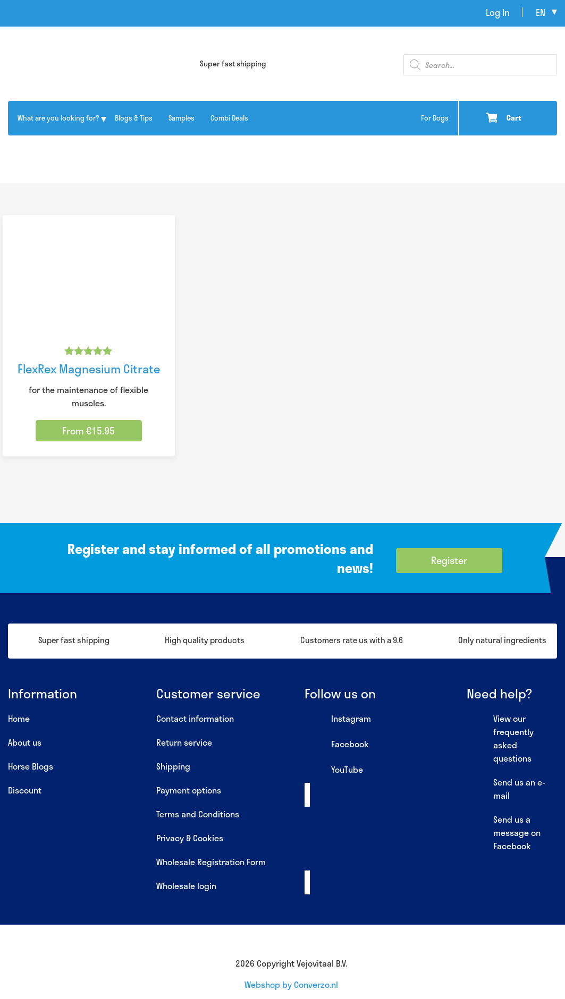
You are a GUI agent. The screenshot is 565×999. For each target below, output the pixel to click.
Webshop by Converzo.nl (291, 984)
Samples (181, 118)
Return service (184, 742)
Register (449, 560)
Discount (24, 790)
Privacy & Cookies (189, 837)
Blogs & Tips (134, 118)
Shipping (173, 766)
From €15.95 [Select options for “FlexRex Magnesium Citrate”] (88, 430)
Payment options (188, 790)
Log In (498, 12)
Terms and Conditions (197, 814)
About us (24, 742)
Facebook (337, 744)
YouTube (334, 770)
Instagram (338, 719)
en (540, 12)
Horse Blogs (30, 766)
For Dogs (435, 118)
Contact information (195, 718)
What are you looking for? (58, 118)
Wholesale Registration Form (211, 861)
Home (19, 718)
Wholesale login (186, 885)
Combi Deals (229, 118)
